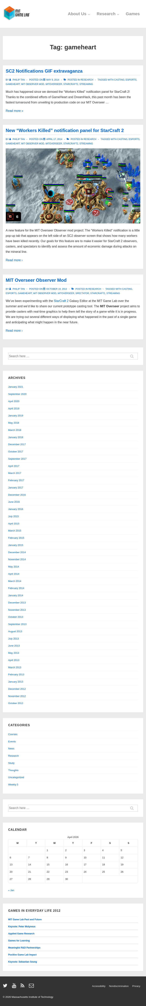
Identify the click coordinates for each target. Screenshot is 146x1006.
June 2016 (14, 501)
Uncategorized (16, 777)
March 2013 (14, 667)
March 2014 (14, 581)
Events (12, 741)
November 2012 (17, 696)
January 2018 (15, 437)
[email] (32, 986)
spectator (82, 293)
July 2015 (13, 516)
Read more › (14, 260)
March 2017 (14, 473)
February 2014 (16, 588)
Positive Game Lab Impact (22, 954)
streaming (86, 84)
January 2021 (15, 386)
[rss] (23, 986)
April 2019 (13, 408)
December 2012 (17, 688)
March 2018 (14, 430)
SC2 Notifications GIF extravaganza (44, 71)
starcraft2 (70, 84)
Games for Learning (19, 940)
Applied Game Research (21, 933)
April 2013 (13, 660)
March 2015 (14, 530)
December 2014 (17, 552)
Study (11, 763)
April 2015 (13, 523)
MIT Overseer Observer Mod (36, 280)
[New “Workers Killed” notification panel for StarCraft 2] (54, 139)
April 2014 (13, 573)
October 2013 (15, 616)
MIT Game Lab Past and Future (25, 919)
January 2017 (15, 487)
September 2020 (17, 394)
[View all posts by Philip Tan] (17, 79)
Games (133, 13)
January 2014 (15, 595)
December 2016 (17, 494)
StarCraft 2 (61, 301)
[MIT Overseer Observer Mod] (56, 289)
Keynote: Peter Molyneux (21, 926)
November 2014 (17, 559)
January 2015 (15, 545)
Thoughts (13, 770)
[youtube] (15, 986)
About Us (79, 14)
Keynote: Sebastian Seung (22, 961)
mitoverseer (53, 84)
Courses (12, 734)
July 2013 (13, 638)
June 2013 (14, 645)
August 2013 (15, 631)
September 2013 (17, 624)
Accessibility (99, 986)
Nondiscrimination (119, 986)
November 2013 (17, 609)
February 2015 (16, 537)
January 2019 (15, 415)
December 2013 (17, 602)
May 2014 (13, 566)
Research (108, 14)
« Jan (11, 890)
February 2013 (16, 674)
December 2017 (17, 444)
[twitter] (6, 986)
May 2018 (13, 422)
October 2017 (15, 451)
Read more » (14, 110)
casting (119, 79)
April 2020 (13, 401)
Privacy (136, 986)
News (11, 748)
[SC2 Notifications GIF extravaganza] (52, 79)
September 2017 (17, 458)
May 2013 (13, 652)
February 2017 (16, 480)
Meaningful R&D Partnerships (24, 947)
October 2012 (15, 703)
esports (131, 79)
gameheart (13, 84)
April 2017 (13, 466)
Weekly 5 (13, 784)
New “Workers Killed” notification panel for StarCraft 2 (65, 130)
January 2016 (15, 509)
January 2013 (15, 681)
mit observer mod (32, 84)
